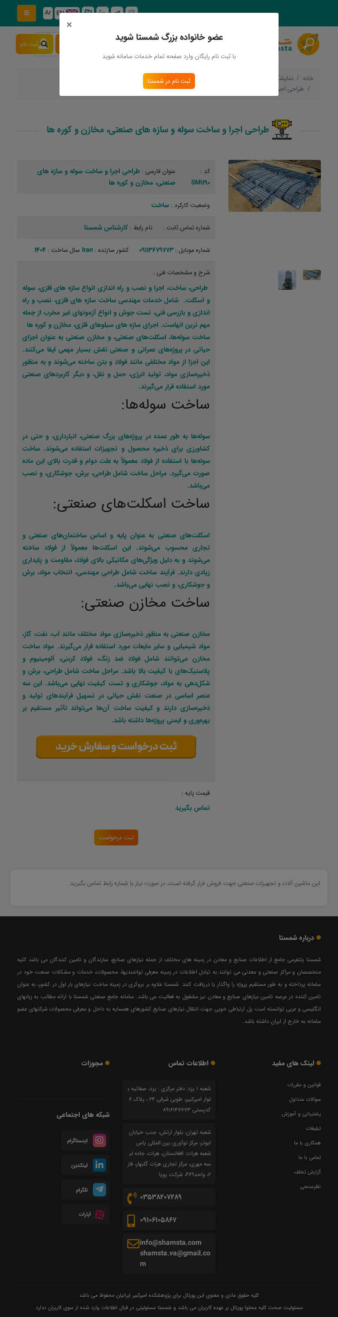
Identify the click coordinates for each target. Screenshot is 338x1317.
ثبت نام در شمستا (169, 81)
